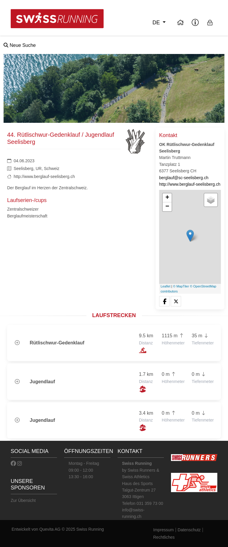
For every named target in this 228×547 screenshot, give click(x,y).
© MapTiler (181, 286)
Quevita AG (50, 529)
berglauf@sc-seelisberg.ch (183, 177)
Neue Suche (20, 45)
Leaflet (165, 286)
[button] (164, 301)
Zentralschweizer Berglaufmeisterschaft (27, 212)
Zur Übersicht (23, 500)
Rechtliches (164, 537)
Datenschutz (189, 529)
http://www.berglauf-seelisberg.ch (44, 176)
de (156, 23)
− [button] (167, 206)
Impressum (163, 529)
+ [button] (167, 197)
